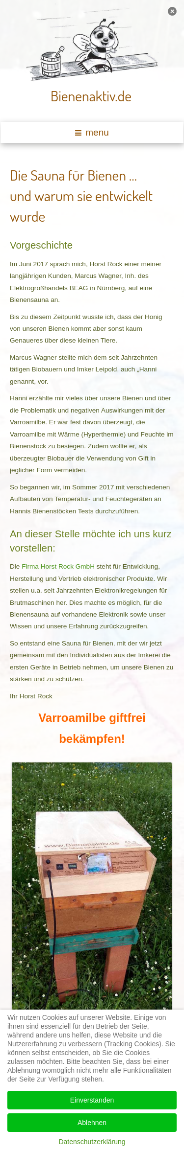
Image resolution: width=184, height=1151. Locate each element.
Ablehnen (92, 1123)
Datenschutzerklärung (91, 1142)
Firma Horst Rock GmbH (58, 566)
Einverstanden (92, 1100)
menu (92, 132)
